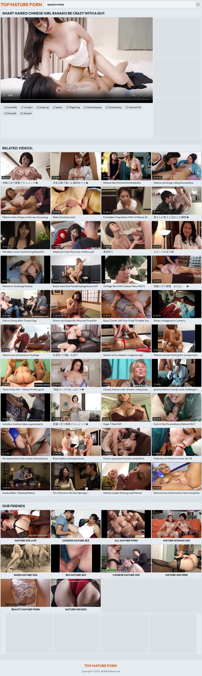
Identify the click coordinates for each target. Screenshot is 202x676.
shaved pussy (94, 107)
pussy (59, 107)
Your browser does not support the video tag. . (77, 60)
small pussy (115, 107)
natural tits (135, 107)
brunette (12, 107)
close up (44, 107)
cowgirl (28, 107)
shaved (27, 113)
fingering (74, 107)
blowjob (11, 113)
